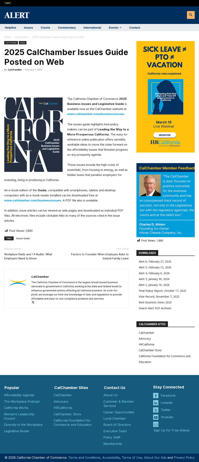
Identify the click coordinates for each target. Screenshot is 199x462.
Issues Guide (23, 238)
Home (7, 37)
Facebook (168, 395)
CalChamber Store (150, 350)
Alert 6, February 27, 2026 (155, 261)
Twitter (166, 410)
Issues (22, 42)
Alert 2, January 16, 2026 (154, 285)
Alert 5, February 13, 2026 (155, 267)
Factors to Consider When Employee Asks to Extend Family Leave (100, 256)
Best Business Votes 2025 (155, 302)
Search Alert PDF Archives (155, 308)
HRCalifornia (146, 344)
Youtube (167, 417)
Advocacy (145, 338)
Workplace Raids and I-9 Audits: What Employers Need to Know (28, 256)
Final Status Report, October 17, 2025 (162, 290)
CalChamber (22, 37)
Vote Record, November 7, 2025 (159, 296)
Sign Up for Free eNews (172, 430)
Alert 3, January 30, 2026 (154, 279)
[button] (191, 15)
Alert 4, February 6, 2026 (154, 273)
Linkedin (167, 403)
